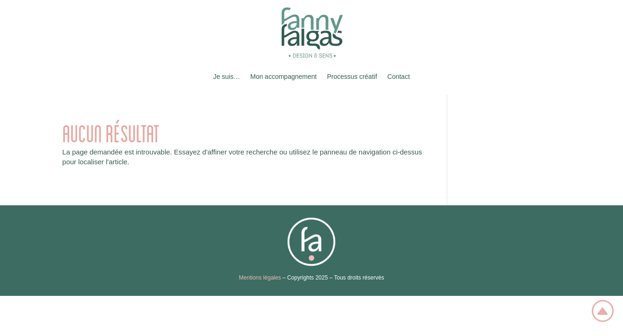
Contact (399, 76)
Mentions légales (260, 277)
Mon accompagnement (283, 76)
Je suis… (226, 76)
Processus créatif (352, 76)
